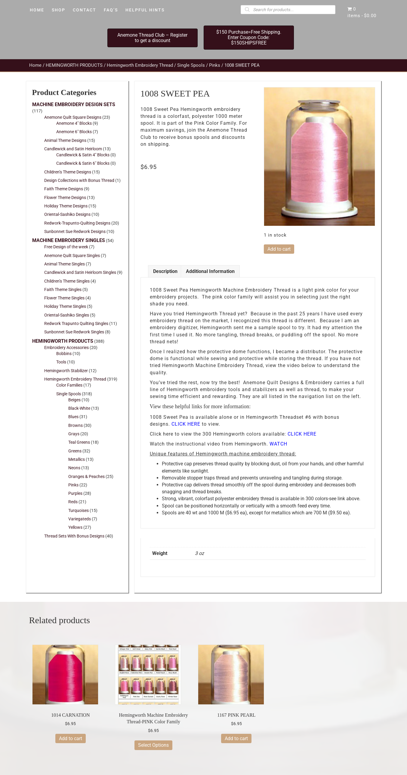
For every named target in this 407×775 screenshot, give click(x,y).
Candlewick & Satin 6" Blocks (82, 163)
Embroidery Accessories (66, 347)
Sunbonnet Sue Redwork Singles (74, 331)
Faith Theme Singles (63, 289)
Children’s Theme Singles (67, 281)
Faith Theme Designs (63, 188)
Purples (75, 493)
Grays (73, 433)
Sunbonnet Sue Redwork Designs (75, 231)
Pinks (214, 65)
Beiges (74, 399)
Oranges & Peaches (86, 476)
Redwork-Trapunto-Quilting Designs (77, 223)
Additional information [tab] (210, 271)
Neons (74, 467)
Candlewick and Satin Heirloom (73, 148)
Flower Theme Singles (64, 298)
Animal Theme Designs (65, 140)
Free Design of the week (66, 246)
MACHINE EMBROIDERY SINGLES (68, 240)
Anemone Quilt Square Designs (72, 117)
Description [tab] (165, 271)
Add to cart (279, 249)
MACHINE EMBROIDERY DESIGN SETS (73, 104)
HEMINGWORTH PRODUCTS (74, 65)
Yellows (75, 527)
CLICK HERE (185, 424)
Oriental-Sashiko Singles (66, 315)
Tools (61, 362)
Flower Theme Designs (65, 197)
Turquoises (78, 510)
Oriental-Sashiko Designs (67, 214)
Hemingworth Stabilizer (66, 370)
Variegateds (79, 518)
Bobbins (64, 353)
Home (35, 65)
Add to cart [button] (70, 738)
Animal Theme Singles (64, 264)
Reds (73, 501)
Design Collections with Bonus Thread (79, 180)
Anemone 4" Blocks (74, 123)
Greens (75, 451)
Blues (73, 416)
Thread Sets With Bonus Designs (74, 536)
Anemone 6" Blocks (74, 131)
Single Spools (191, 65)
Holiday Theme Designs (66, 206)
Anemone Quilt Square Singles (72, 255)
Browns (75, 425)
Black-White (79, 408)
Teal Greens (79, 442)
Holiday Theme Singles (65, 306)
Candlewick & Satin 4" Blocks (82, 154)
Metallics (76, 459)
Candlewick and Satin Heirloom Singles (80, 272)
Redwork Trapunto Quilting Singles (76, 323)
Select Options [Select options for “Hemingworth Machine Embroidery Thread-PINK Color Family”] (153, 745)
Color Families (69, 385)
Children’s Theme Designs (67, 172)
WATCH (278, 444)
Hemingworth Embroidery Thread (140, 65)
